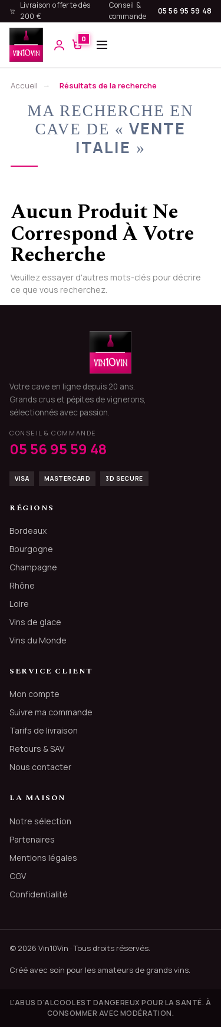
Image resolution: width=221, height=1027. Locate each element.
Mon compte (34, 693)
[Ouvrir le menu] (102, 45)
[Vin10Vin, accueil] (26, 45)
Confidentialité (38, 894)
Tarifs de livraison (43, 730)
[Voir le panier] (77, 45)
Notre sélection (40, 821)
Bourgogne (31, 548)
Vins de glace (35, 622)
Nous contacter (40, 766)
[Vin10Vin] (110, 352)
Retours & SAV (36, 748)
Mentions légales (43, 857)
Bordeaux (28, 530)
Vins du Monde (38, 640)
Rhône (22, 585)
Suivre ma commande (51, 712)
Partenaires (32, 839)
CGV (17, 875)
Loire (19, 603)
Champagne (33, 567)
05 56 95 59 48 (185, 11)
